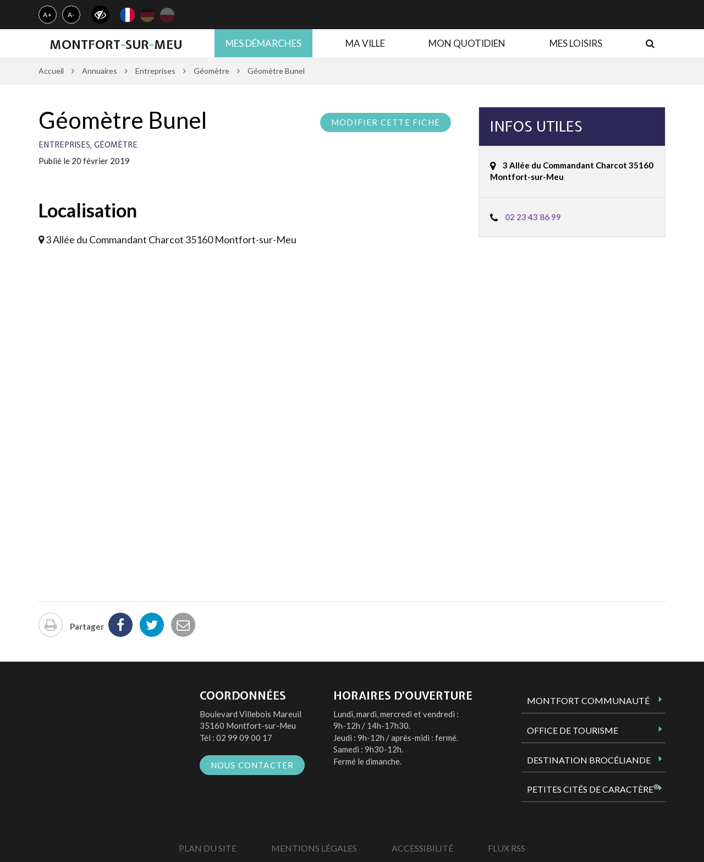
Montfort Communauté (588, 700)
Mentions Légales (314, 848)
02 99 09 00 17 (244, 738)
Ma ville (365, 43)
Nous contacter (252, 765)
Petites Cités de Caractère (593, 788)
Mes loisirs (575, 43)
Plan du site (208, 848)
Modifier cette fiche (385, 122)
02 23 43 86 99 (533, 217)
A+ (47, 14)
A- (71, 14)
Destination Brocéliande (589, 760)
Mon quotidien (466, 43)
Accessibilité (422, 848)
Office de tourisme (572, 730)
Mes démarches (263, 43)
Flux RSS (506, 848)
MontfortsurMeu (116, 44)
